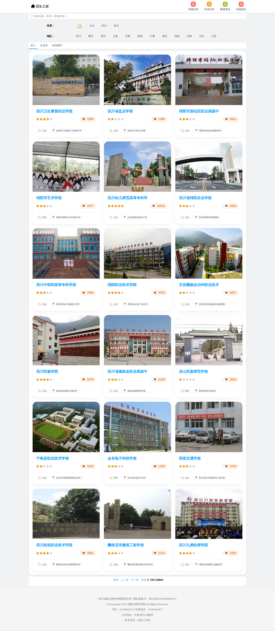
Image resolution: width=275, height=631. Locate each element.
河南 (189, 36)
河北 (201, 36)
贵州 (103, 36)
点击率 (44, 45)
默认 (33, 45)
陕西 (140, 36)
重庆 (90, 36)
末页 (143, 582)
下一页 (135, 582)
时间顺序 (57, 45)
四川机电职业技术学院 (54, 547)
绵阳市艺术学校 (49, 198)
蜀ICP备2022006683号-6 (162, 601)
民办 (104, 25)
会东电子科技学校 (122, 460)
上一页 (124, 582)
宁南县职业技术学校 (52, 460)
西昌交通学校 (190, 460)
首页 (48, 16)
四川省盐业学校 (120, 111)
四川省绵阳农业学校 (195, 198)
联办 (116, 25)
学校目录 (59, 16)
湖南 (177, 36)
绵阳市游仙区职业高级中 (199, 111)
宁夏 (152, 36)
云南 (115, 36)
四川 (78, 36)
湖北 (164, 36)
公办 (91, 25)
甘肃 (127, 36)
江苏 (213, 36)
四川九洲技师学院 (193, 547)
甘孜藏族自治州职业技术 (199, 285)
